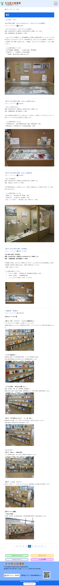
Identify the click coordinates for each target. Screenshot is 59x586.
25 (32, 546)
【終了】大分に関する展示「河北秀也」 (16, 248)
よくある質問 (42, 559)
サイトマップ (42, 555)
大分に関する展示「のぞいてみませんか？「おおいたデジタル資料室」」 (26, 23)
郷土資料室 (20, 25)
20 (17, 546)
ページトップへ (29, 583)
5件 (15, 19)
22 (23, 546)
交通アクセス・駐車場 (12, 575)
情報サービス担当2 (22, 251)
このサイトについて (16, 555)
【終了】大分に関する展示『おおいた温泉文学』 (19, 173)
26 (35, 546)
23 (26, 546)
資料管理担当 (20, 313)
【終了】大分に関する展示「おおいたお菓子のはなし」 (21, 101)
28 (41, 546)
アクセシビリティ (17, 559)
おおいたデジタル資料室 (38, 41)
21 (20, 546)
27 (38, 546)
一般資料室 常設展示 (11, 311)
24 (29, 546)
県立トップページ (10, 9)
